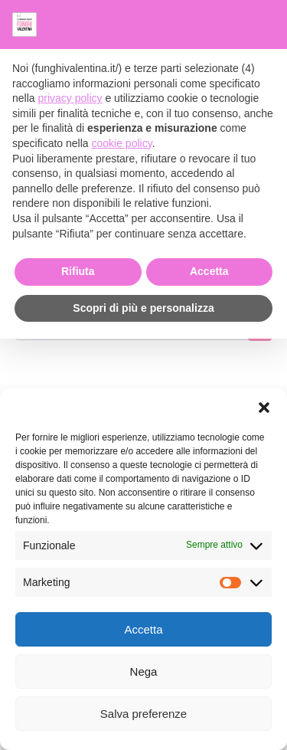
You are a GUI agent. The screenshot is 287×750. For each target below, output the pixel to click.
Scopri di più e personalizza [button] (143, 308)
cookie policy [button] (122, 143)
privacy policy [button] (70, 98)
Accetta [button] (209, 271)
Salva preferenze (143, 713)
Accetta (143, 629)
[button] (264, 407)
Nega (144, 671)
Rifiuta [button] (78, 271)
